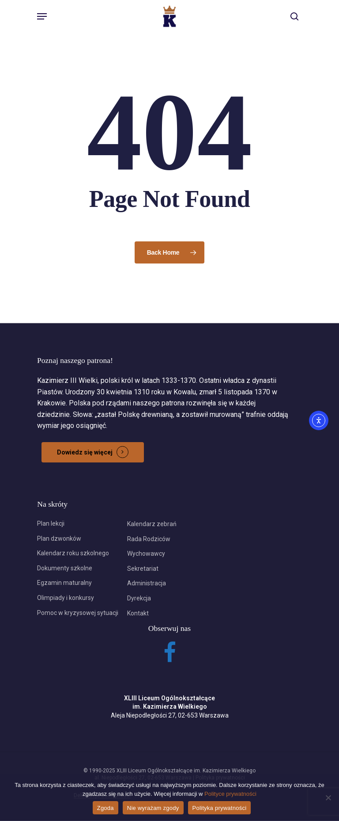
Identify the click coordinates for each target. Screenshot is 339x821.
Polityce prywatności (230, 793)
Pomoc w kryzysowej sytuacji (77, 613)
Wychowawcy (146, 553)
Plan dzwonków (59, 538)
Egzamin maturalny (64, 583)
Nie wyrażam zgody (153, 808)
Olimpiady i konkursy (65, 598)
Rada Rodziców (148, 539)
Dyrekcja (139, 598)
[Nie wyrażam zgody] (328, 797)
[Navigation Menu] (42, 16)
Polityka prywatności (219, 808)
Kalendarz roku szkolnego (73, 553)
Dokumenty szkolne (64, 568)
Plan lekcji (50, 523)
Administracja (146, 583)
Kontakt (138, 613)
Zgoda (105, 808)
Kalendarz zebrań (152, 524)
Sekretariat (142, 568)
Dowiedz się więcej (85, 452)
